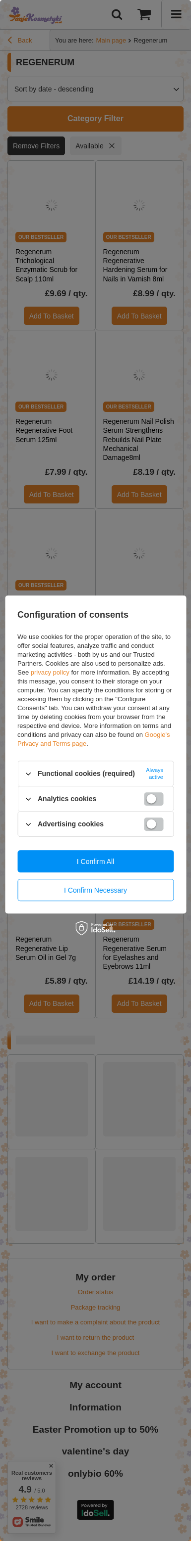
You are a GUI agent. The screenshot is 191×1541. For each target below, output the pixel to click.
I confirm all (95, 861)
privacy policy (50, 672)
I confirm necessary (95, 890)
